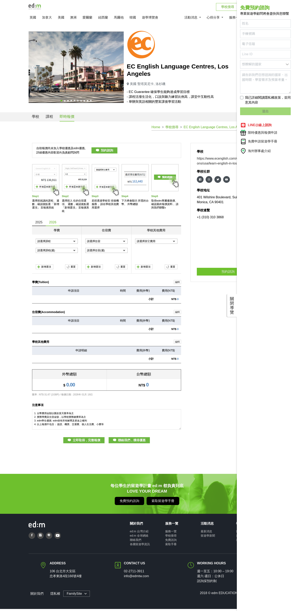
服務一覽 (171, 533)
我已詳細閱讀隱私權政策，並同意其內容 (268, 100)
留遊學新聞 (208, 537)
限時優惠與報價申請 (258, 133)
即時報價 (67, 119)
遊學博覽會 (150, 19)
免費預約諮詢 (129, 503)
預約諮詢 (107, 152)
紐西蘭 (103, 19)
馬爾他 (119, 19)
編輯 (177, 284)
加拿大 (47, 19)
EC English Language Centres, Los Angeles (215, 129)
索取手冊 (171, 546)
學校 (35, 119)
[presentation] (33, 69)
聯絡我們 (135, 542)
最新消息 (206, 533)
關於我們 (35, 595)
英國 (33, 19)
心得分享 (213, 19)
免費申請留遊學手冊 (258, 141)
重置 (73, 269)
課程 (49, 119)
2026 (52, 224)
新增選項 (46, 269)
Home (155, 129)
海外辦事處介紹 (255, 151)
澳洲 (73, 19)
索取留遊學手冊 (162, 503)
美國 (61, 19)
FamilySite (72, 595)
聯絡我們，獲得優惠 (132, 442)
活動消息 (191, 19)
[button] (61, 103)
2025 (39, 224)
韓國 (132, 19)
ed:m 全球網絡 (139, 537)
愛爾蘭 (87, 19)
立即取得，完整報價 (86, 442)
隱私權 (53, 595)
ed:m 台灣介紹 (139, 533)
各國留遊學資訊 (140, 546)
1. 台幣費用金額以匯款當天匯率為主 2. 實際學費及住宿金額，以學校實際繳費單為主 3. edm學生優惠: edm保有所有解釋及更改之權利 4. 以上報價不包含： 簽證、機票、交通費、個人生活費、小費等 (106, 421)
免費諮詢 (171, 542)
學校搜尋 (171, 129)
